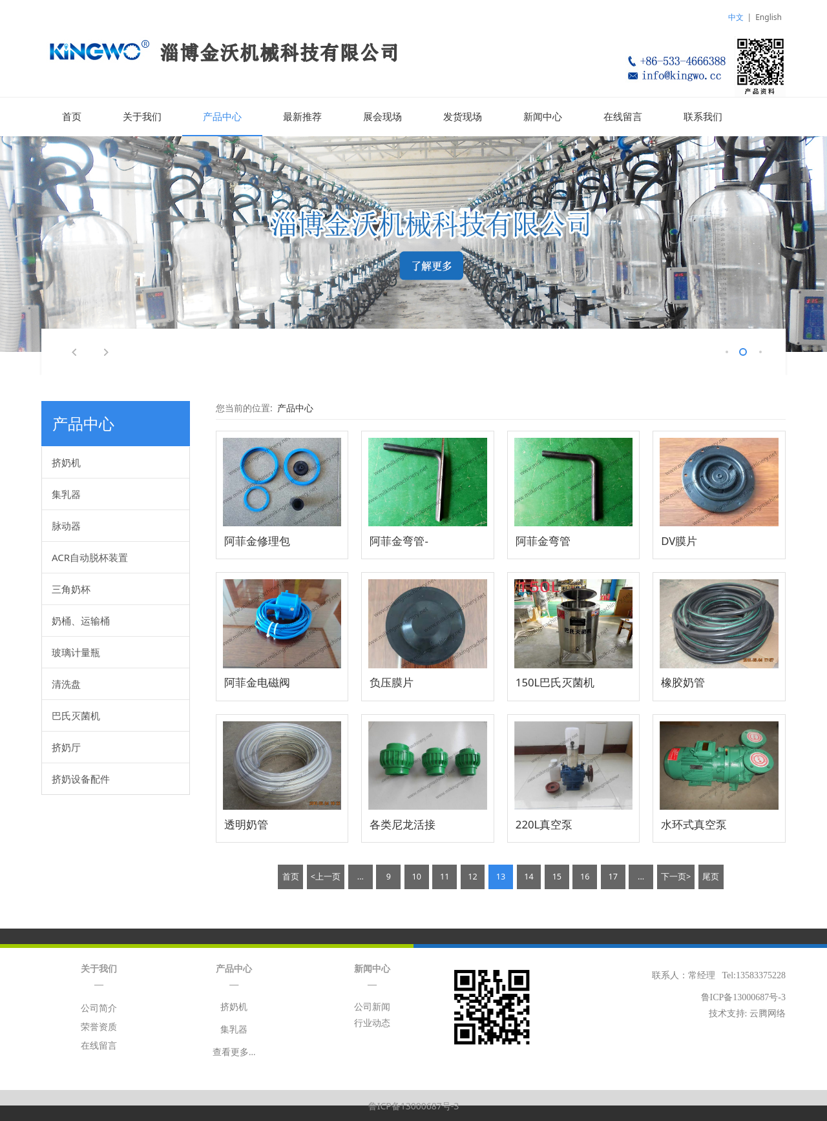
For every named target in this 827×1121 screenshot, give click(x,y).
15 (556, 875)
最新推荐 (302, 117)
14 (528, 875)
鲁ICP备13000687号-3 (413, 1105)
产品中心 (222, 117)
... (360, 875)
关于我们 (142, 117)
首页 (71, 117)
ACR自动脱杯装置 (90, 556)
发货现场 (462, 117)
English (768, 17)
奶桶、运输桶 (81, 619)
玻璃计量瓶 (76, 651)
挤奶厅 (66, 746)
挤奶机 (66, 461)
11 (444, 875)
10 (416, 875)
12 (472, 875)
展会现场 (382, 117)
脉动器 (66, 525)
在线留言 (622, 117)
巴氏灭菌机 (76, 714)
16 (584, 875)
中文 (736, 17)
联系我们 (703, 117)
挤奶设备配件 (81, 778)
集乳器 (66, 493)
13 (500, 875)
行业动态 (372, 1022)
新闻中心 (542, 117)
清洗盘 (66, 683)
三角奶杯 (71, 588)
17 (612, 875)
